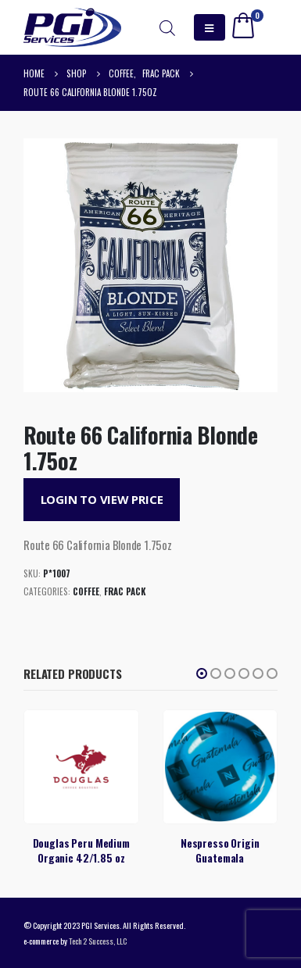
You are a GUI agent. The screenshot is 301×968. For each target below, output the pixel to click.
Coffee (86, 591)
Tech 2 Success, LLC (98, 940)
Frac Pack (124, 591)
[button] (202, 673)
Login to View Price (102, 499)
